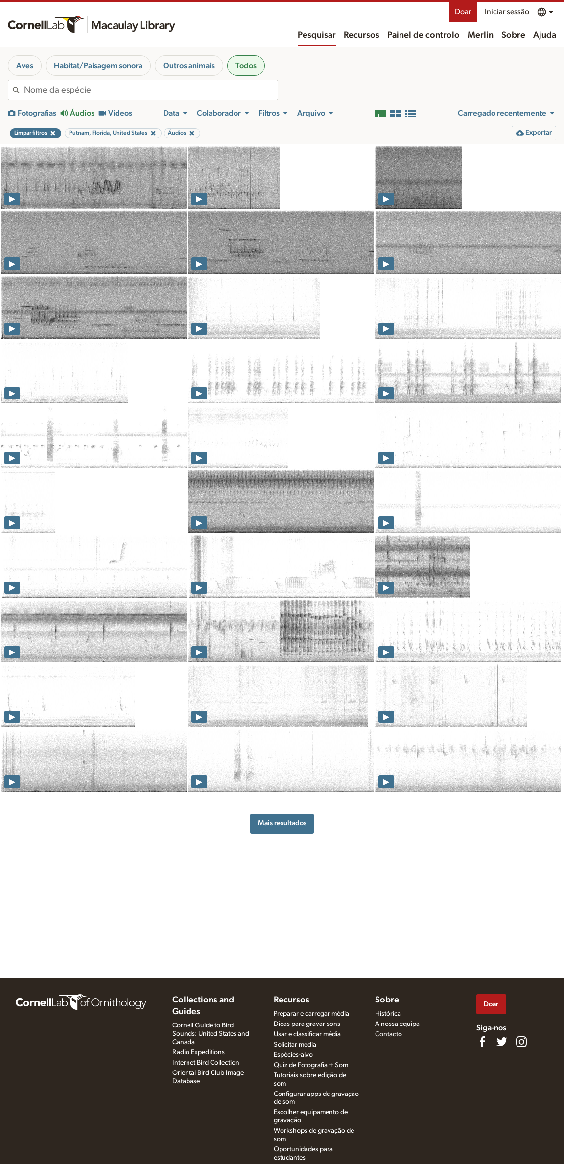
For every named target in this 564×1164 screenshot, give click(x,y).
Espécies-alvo (293, 1054)
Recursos (361, 35)
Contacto (388, 1034)
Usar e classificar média (307, 1034)
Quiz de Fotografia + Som (311, 1065)
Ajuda (544, 35)
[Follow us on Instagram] (521, 1042)
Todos (246, 66)
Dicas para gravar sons (307, 1024)
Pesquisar (317, 35)
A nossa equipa (397, 1024)
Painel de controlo (423, 35)
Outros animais (189, 66)
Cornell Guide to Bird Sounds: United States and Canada (210, 1034)
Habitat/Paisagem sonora (98, 66)
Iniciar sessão (507, 12)
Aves (24, 66)
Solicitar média (295, 1044)
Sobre (513, 35)
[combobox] (151, 90)
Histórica (388, 1013)
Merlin (481, 35)
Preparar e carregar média (311, 1013)
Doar (463, 12)
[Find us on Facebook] (482, 1042)
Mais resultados (282, 823)
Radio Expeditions (198, 1052)
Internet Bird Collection (205, 1062)
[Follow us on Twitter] (502, 1042)
